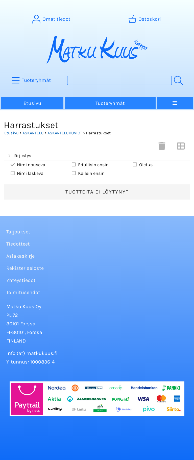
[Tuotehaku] (119, 80)
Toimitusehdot (23, 292)
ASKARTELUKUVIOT (64, 133)
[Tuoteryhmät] (32, 80)
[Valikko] (175, 103)
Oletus (142, 164)
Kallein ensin (88, 173)
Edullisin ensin (90, 164)
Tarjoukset (18, 232)
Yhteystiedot (21, 280)
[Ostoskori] (145, 19)
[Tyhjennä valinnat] (161, 147)
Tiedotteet (18, 244)
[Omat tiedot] (52, 19)
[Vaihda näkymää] (181, 147)
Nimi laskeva (26, 173)
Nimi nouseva (27, 164)
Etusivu (32, 103)
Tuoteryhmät (110, 103)
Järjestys (19, 155)
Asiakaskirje (20, 256)
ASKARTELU (33, 133)
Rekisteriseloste (25, 268)
